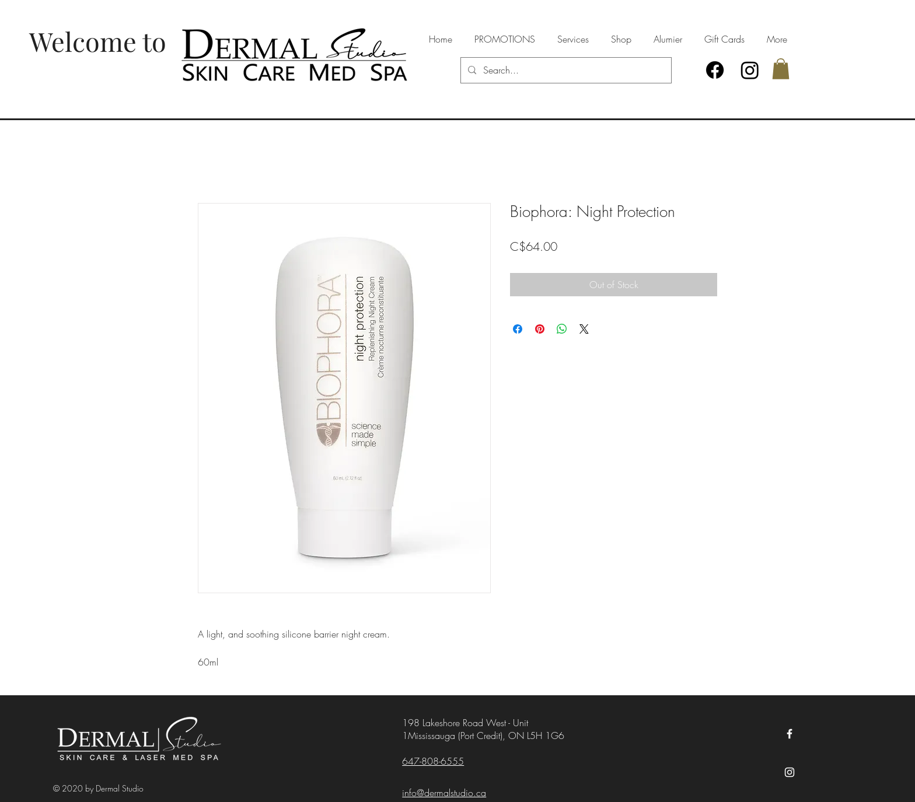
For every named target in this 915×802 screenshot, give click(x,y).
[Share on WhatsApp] (562, 329)
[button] (781, 68)
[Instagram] (750, 70)
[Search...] (565, 70)
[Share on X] (584, 329)
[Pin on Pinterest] (540, 329)
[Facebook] (715, 70)
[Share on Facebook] (518, 329)
